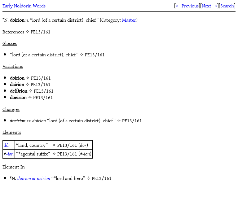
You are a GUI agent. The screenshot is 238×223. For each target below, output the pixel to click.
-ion (10, 153)
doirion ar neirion (33, 178)
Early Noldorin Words (24, 5)
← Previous (187, 5)
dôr (7, 145)
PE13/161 (95, 54)
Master (129, 19)
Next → (209, 5)
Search (227, 5)
